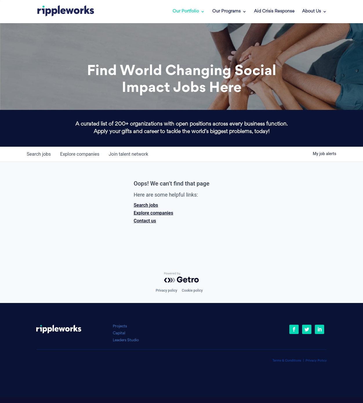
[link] (61, 11)
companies (79, 154)
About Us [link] (311, 12)
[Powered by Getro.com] (181, 277)
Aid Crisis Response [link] (274, 12)
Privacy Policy (316, 360)
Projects (120, 326)
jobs (39, 154)
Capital (119, 333)
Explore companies (153, 213)
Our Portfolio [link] (186, 12)
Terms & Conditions (287, 360)
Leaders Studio (126, 340)
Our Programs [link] (226, 12)
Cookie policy (192, 290)
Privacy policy (166, 290)
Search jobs (146, 205)
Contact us (145, 221)
